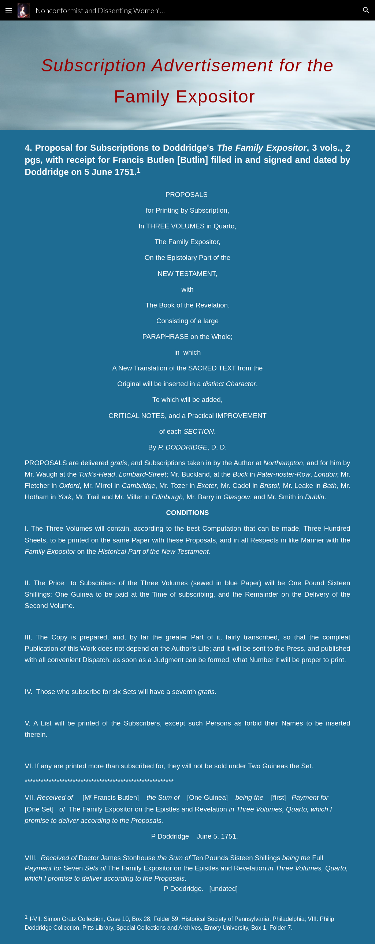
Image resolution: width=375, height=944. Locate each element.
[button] (9, 10)
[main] (187, 75)
